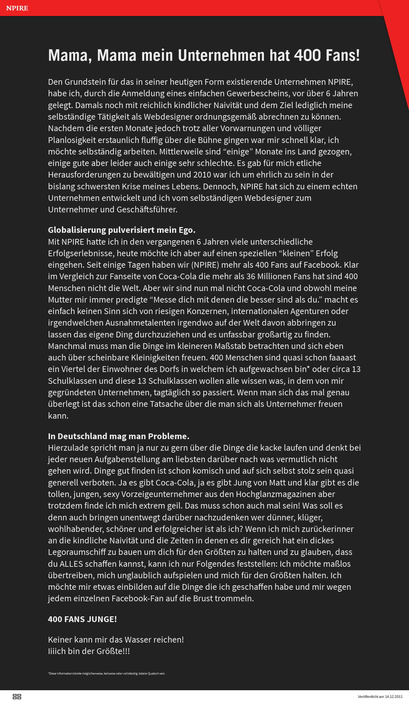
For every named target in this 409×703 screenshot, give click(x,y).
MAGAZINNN (30, 30)
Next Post (26, 702)
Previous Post (7, 702)
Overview (17, 702)
